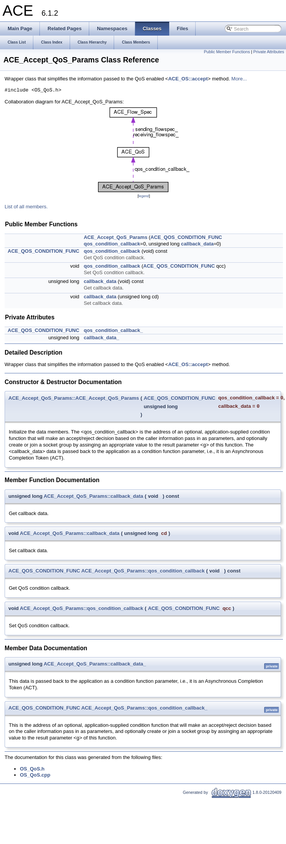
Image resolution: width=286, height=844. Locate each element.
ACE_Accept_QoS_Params (115, 237)
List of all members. (26, 206)
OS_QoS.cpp (35, 775)
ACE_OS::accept (188, 79)
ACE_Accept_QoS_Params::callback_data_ (95, 664)
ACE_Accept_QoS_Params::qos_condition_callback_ (144, 708)
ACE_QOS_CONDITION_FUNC (186, 237)
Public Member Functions (227, 51)
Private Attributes (268, 51)
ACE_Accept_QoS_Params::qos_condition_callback (142, 571)
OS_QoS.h (32, 769)
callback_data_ (101, 337)
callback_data (197, 244)
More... (239, 79)
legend (144, 196)
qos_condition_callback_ (113, 330)
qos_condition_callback (112, 244)
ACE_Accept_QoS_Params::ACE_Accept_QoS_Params (73, 398)
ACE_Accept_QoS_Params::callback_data (93, 496)
